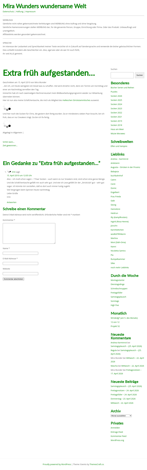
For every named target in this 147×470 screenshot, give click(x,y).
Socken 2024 (116, 104)
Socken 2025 (116, 100)
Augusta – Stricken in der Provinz (125, 167)
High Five (115, 305)
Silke (113, 263)
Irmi (13, 172)
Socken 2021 (116, 116)
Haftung (19, 11)
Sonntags (115, 301)
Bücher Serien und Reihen (122, 87)
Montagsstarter (118, 280)
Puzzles (114, 91)
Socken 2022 (116, 112)
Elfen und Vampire (119, 146)
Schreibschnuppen (119, 288)
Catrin (113, 179)
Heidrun (114, 213)
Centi (113, 184)
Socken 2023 (116, 108)
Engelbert (115, 192)
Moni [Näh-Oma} (118, 242)
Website (6, 268)
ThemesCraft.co (97, 464)
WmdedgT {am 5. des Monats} (124, 318)
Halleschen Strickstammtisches (76, 100)
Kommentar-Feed (118, 436)
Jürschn (114, 225)
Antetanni (115, 163)
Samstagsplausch (118, 296)
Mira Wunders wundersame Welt (44, 6)
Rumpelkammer (118, 259)
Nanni (113, 246)
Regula (114, 350)
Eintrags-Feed (117, 432)
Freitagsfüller (116, 292)
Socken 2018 (116, 125)
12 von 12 (115, 322)
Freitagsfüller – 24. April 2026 (124, 394)
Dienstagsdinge (118, 284)
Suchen (114, 69)
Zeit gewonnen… (10, 145)
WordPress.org (117, 440)
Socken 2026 (116, 96)
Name (6, 248)
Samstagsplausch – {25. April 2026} (126, 346)
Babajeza (115, 171)
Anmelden (115, 427)
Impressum (30, 11)
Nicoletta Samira (118, 250)
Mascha (114, 366)
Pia (112, 255)
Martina (114, 238)
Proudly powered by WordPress (57, 464)
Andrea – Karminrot (119, 159)
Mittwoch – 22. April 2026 (132, 366)
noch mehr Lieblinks (120, 267)
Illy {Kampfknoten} (119, 217)
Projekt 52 (115, 326)
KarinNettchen (117, 229)
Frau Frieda (116, 196)
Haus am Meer (117, 129)
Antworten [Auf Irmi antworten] (11, 202)
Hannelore (115, 209)
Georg (113, 204)
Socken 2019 (116, 121)
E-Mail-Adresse (10, 258)
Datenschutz (8, 11)
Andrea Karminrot (119, 342)
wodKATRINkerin (118, 234)
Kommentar (9, 220)
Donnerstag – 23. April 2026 (123, 398)
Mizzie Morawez (118, 133)
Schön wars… (9, 142)
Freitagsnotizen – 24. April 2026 (125, 390)
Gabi (113, 200)
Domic (114, 188)
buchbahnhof (117, 175)
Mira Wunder (40, 82)
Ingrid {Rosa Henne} (120, 221)
